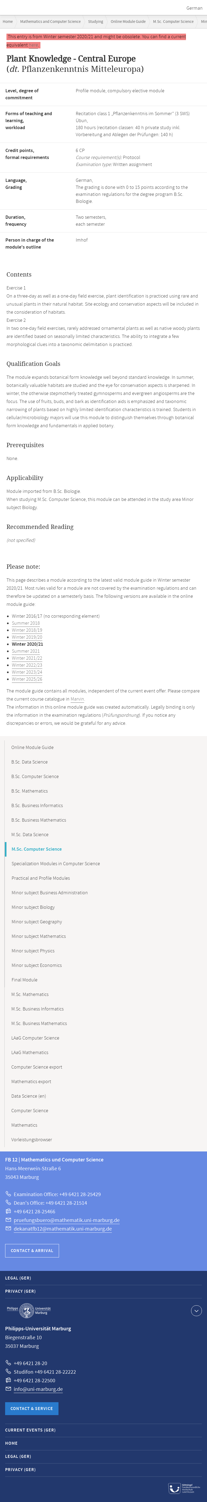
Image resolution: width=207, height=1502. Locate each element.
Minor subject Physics (33, 951)
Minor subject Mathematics (39, 936)
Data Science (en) (28, 1096)
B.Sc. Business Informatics (37, 806)
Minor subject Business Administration (50, 893)
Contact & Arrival (32, 1251)
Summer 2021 (26, 651)
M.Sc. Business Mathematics (39, 1023)
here (33, 45)
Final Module (24, 980)
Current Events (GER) (30, 1430)
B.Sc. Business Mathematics (38, 820)
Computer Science (29, 1111)
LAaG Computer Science (35, 1038)
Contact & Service (32, 1409)
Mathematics (24, 1125)
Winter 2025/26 (27, 679)
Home (8, 21)
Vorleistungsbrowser (31, 1140)
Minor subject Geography (37, 922)
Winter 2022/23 (27, 665)
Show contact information (196, 1310)
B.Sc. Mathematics (29, 791)
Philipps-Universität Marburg (29, 1310)
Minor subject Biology (33, 907)
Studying (95, 21)
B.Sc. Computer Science (35, 776)
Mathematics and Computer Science (50, 21)
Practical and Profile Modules (41, 878)
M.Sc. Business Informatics (37, 1009)
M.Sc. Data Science (30, 835)
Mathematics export (31, 1082)
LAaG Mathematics (29, 1052)
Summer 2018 (26, 623)
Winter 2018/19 (27, 630)
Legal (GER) (18, 1278)
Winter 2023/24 (27, 672)
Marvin (77, 699)
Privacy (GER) (20, 1291)
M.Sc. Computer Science (173, 21)
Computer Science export (36, 1067)
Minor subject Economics (37, 965)
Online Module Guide (128, 21)
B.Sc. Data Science (29, 762)
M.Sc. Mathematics (30, 994)
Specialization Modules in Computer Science (56, 864)
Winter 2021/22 (27, 658)
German (195, 8)
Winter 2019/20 (27, 637)
